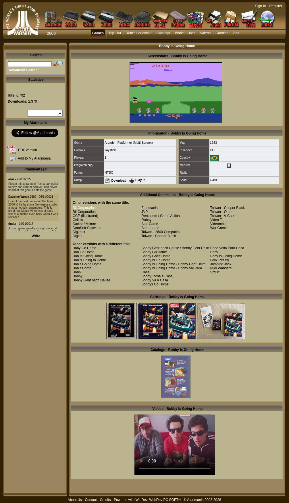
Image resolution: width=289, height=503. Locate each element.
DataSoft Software (87, 228)
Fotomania (149, 208)
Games (98, 33)
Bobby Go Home (154, 252)
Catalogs (163, 33)
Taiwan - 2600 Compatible (161, 232)
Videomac (218, 224)
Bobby (77, 276)
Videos (205, 33)
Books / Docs (185, 33)
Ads (236, 33)
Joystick (110, 150)
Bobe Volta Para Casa (227, 248)
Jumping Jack (220, 264)
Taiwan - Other (221, 212)
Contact (91, 500)
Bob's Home (82, 268)
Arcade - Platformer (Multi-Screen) (129, 142)
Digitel (77, 236)
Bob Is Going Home (88, 256)
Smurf (214, 272)
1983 (213, 142)
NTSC (109, 172)
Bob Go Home (84, 252)
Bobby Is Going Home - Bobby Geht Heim (173, 264)
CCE (213, 150)
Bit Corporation (84, 208)
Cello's (78, 220)
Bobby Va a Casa (154, 280)
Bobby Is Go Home (155, 260)
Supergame (150, 228)
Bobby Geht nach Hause (91, 280)
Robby (146, 220)
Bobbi (77, 272)
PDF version (27, 150)
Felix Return (219, 260)
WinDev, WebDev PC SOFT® (158, 500)
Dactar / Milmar (84, 224)
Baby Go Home (84, 248)
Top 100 (115, 33)
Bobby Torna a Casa (157, 276)
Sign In (260, 6)
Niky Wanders (221, 268)
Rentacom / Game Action (160, 216)
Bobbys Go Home (155, 284)
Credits (105, 500)
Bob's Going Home (87, 264)
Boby (214, 252)
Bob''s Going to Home (89, 260)
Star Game (149, 224)
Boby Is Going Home (226, 256)
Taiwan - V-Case (222, 216)
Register (275, 6)
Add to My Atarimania (34, 158)
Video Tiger (219, 220)
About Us (75, 500)
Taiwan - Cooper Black (158, 236)
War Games (219, 228)
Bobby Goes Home (155, 256)
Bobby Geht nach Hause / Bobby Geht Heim (175, 248)
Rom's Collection (139, 33)
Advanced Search (23, 70)
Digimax (79, 232)
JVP (144, 212)
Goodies (221, 33)
